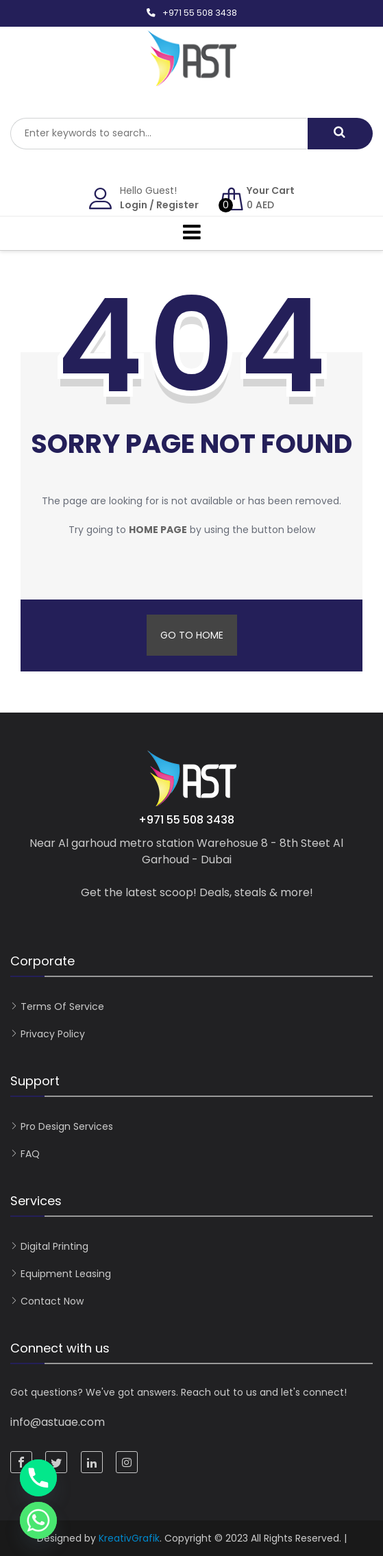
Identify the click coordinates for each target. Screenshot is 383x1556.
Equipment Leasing (66, 1274)
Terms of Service (62, 1006)
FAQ (30, 1154)
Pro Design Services (67, 1126)
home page (158, 529)
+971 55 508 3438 (199, 12)
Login (133, 205)
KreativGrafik (129, 1538)
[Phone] (38, 1477)
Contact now (52, 1301)
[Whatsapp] (38, 1520)
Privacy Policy (53, 1034)
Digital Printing (54, 1246)
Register (177, 205)
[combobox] (159, 133)
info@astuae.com (57, 1422)
